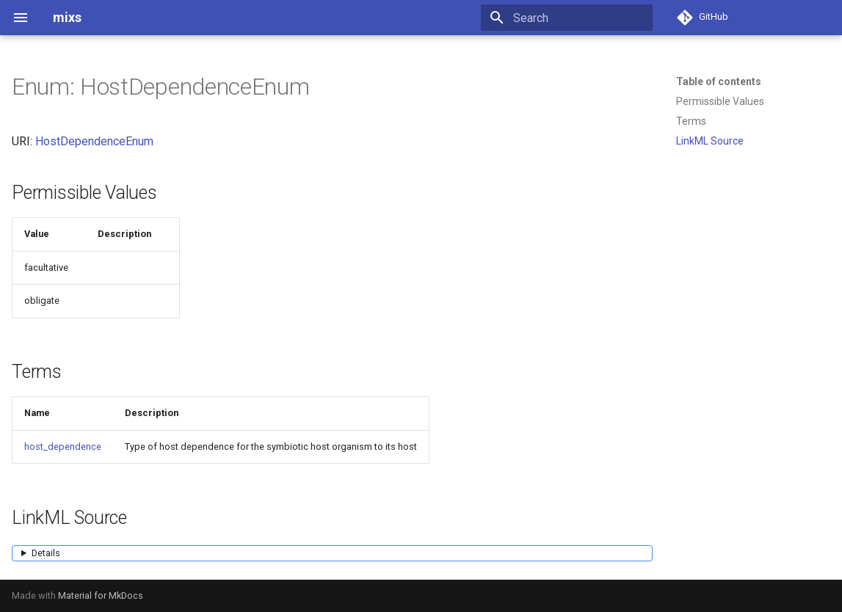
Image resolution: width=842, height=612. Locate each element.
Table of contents (718, 81)
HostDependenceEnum (94, 141)
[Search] (567, 17)
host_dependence (62, 446)
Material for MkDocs (100, 595)
